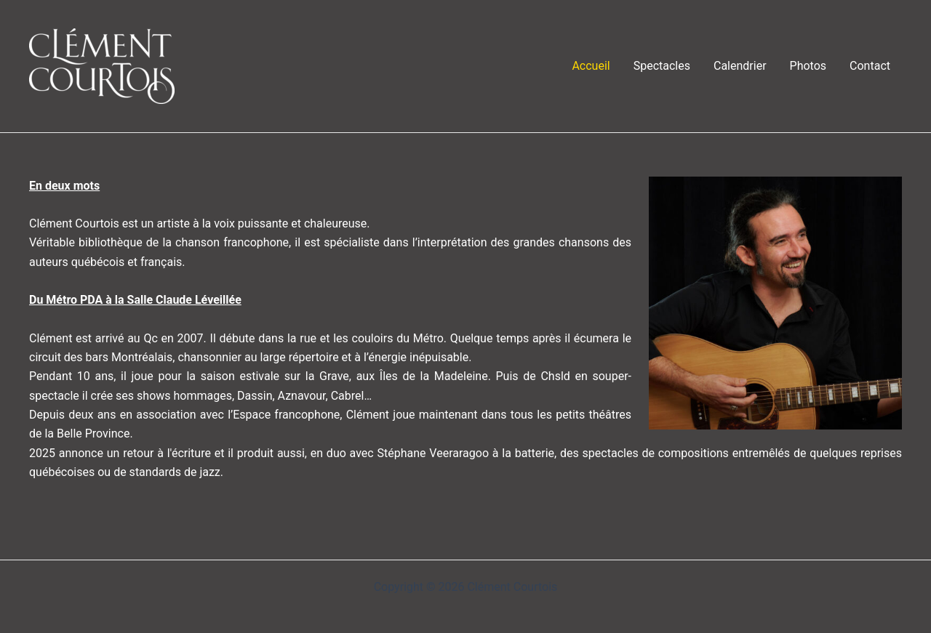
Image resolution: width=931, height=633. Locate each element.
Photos (808, 66)
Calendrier (740, 66)
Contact (870, 66)
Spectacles (662, 66)
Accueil (591, 66)
